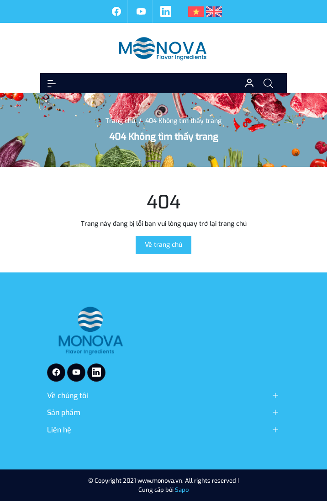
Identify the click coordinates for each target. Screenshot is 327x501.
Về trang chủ (163, 244)
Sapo (182, 490)
